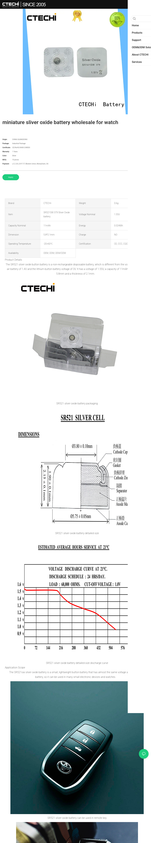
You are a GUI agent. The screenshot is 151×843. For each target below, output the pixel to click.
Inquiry (10, 177)
